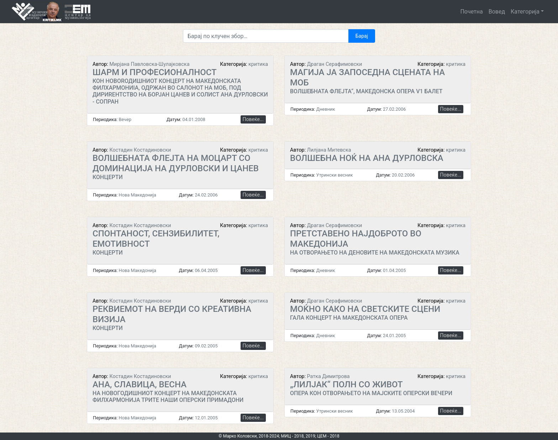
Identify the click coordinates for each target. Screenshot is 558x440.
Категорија (525, 11)
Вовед (497, 11)
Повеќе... (253, 119)
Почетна (471, 11)
